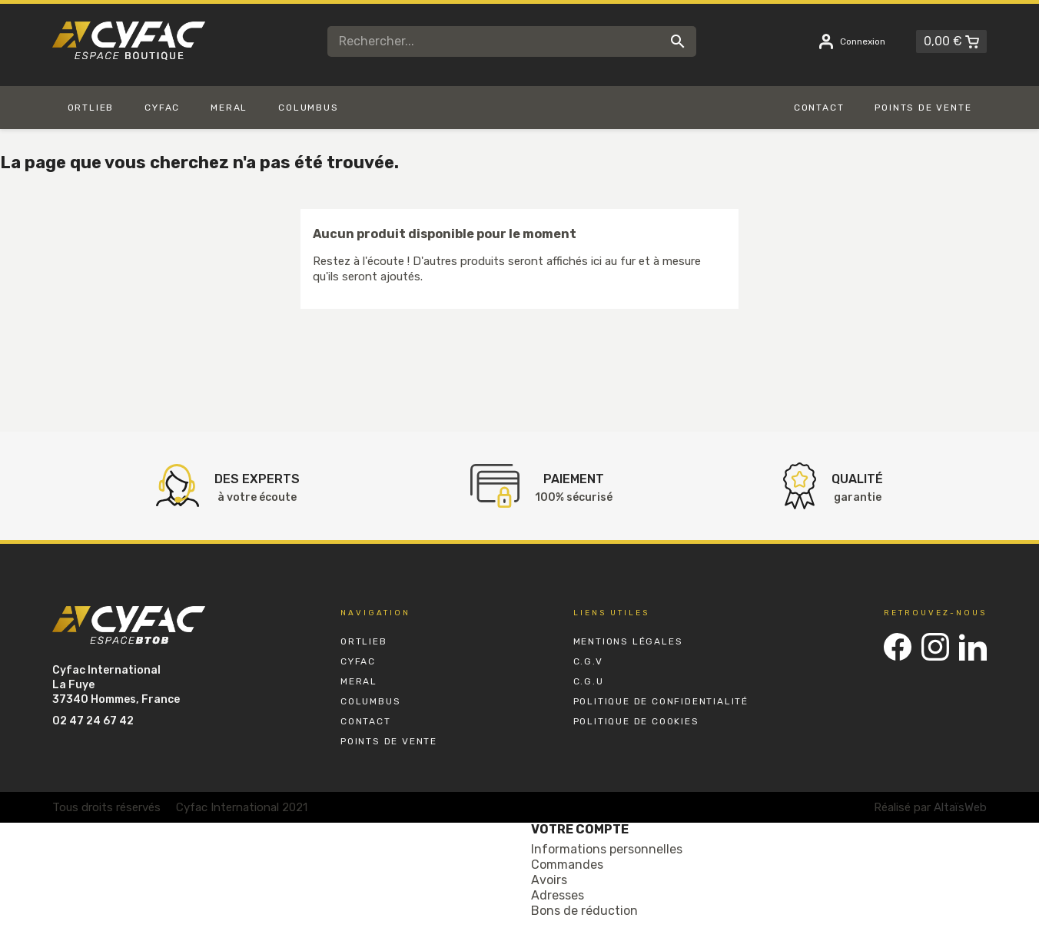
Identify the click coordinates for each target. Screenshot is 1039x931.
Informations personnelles (606, 849)
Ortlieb (363, 641)
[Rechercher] (511, 41)
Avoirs (549, 880)
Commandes (567, 864)
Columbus (370, 701)
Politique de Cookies (636, 721)
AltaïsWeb (960, 807)
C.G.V (588, 661)
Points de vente (388, 741)
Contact (365, 721)
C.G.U (588, 681)
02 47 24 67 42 (93, 720)
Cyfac (358, 661)
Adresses (557, 895)
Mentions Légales (628, 641)
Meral (358, 681)
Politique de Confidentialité (661, 701)
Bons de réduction (584, 910)
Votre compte (580, 829)
